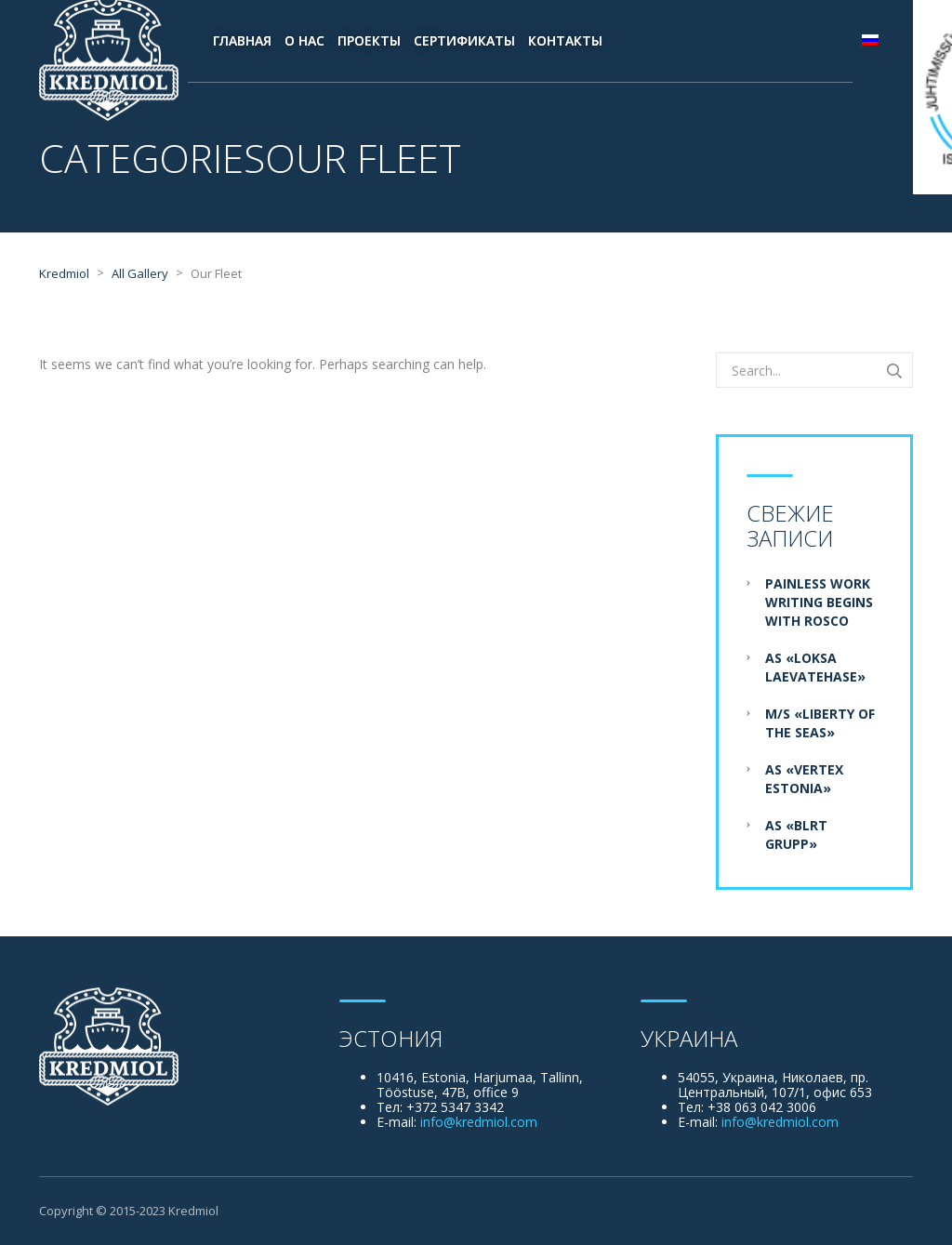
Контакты (565, 40)
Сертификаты (464, 40)
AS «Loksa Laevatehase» (815, 667)
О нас (304, 40)
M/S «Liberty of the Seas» (820, 723)
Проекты (369, 40)
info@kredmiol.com (478, 1122)
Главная (242, 40)
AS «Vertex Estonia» (804, 779)
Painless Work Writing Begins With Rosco (819, 602)
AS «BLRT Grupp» (796, 834)
